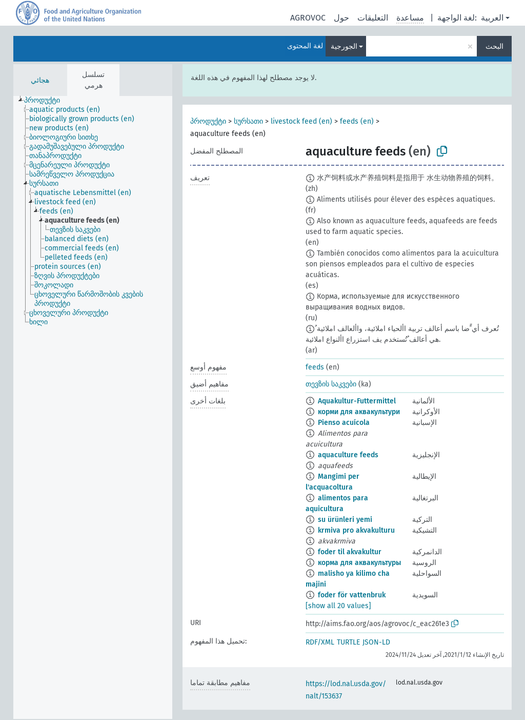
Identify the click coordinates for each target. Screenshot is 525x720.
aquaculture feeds (348, 455)
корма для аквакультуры (359, 562)
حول (341, 18)
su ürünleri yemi (345, 519)
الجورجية (344, 46)
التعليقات (372, 18)
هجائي (40, 80)
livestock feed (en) (301, 121)
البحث (494, 46)
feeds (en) (357, 121)
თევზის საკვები (331, 384)
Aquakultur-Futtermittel (357, 401)
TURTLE (348, 642)
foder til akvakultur (349, 552)
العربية (492, 18)
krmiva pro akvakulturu (356, 530)
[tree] (92, 407)
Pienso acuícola (344, 422)
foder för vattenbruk (352, 595)
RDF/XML (320, 642)
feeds (315, 367)
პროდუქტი (208, 121)
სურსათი (248, 121)
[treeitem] (46, 100)
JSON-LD (376, 642)
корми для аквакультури (359, 411)
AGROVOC (308, 18)
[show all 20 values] (338, 605)
